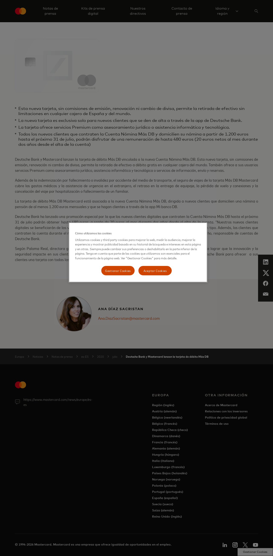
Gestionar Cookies (118, 271)
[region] (138, 252)
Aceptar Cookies (155, 271)
